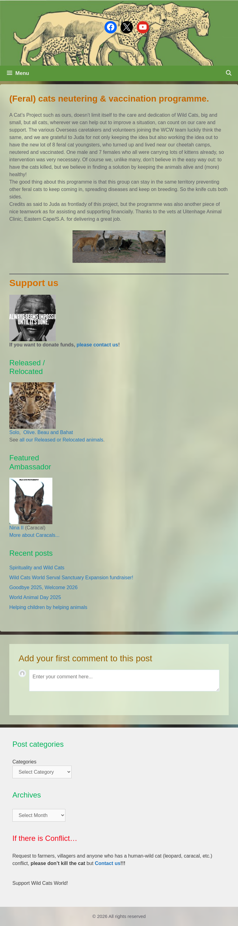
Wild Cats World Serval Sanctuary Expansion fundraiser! (71, 577)
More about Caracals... (34, 535)
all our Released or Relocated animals (61, 439)
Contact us (108, 863)
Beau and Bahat (55, 432)
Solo (14, 432)
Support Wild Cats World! (40, 883)
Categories (24, 761)
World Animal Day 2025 (35, 597)
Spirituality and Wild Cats (36, 567)
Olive (28, 432)
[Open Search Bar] (228, 73)
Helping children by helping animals (48, 607)
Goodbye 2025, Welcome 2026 (43, 587)
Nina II (16, 527)
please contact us (97, 344)
